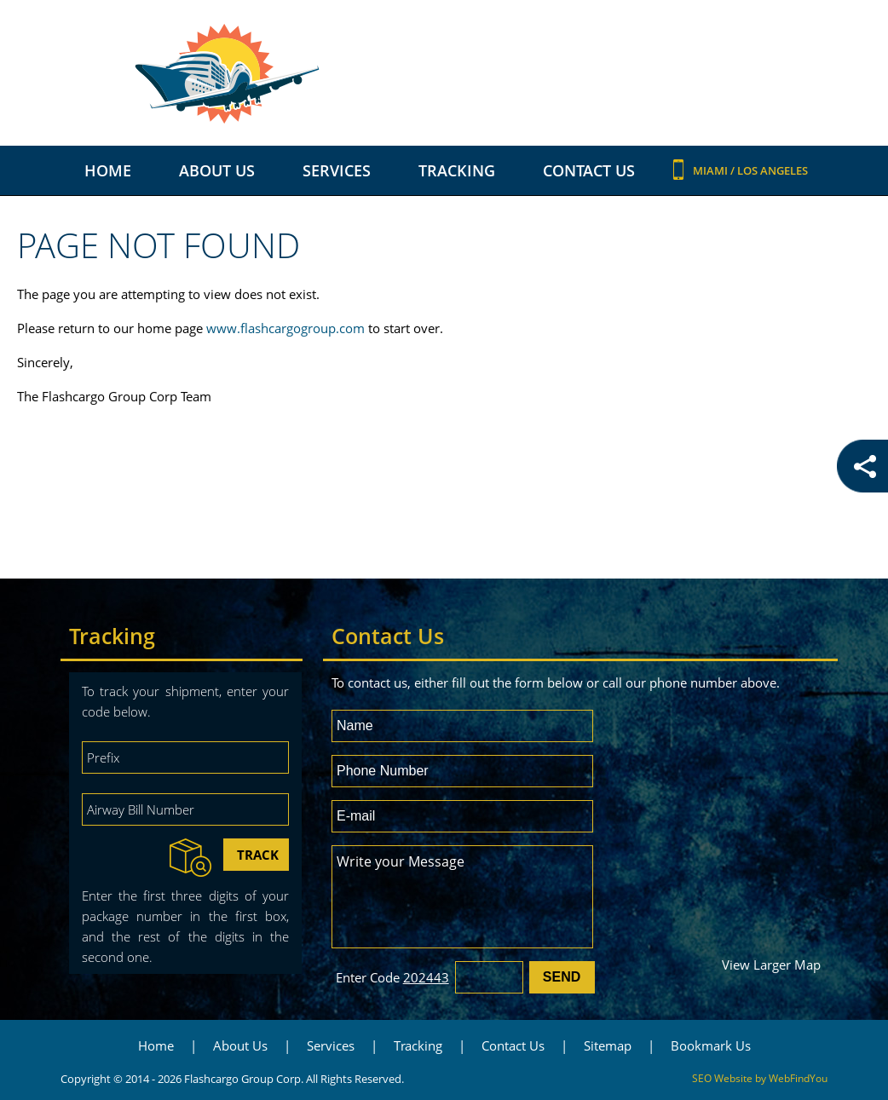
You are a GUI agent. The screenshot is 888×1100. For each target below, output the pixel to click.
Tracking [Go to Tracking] (456, 170)
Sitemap (607, 1045)
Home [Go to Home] (107, 170)
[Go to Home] (444, 74)
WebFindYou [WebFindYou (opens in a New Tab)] (798, 1078)
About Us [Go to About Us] (217, 170)
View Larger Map (771, 964)
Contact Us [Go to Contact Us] (589, 170)
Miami (711, 170)
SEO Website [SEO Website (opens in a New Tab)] (722, 1078)
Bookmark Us (711, 1045)
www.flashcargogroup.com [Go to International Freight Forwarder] (285, 328)
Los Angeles (772, 170)
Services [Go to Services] (337, 170)
